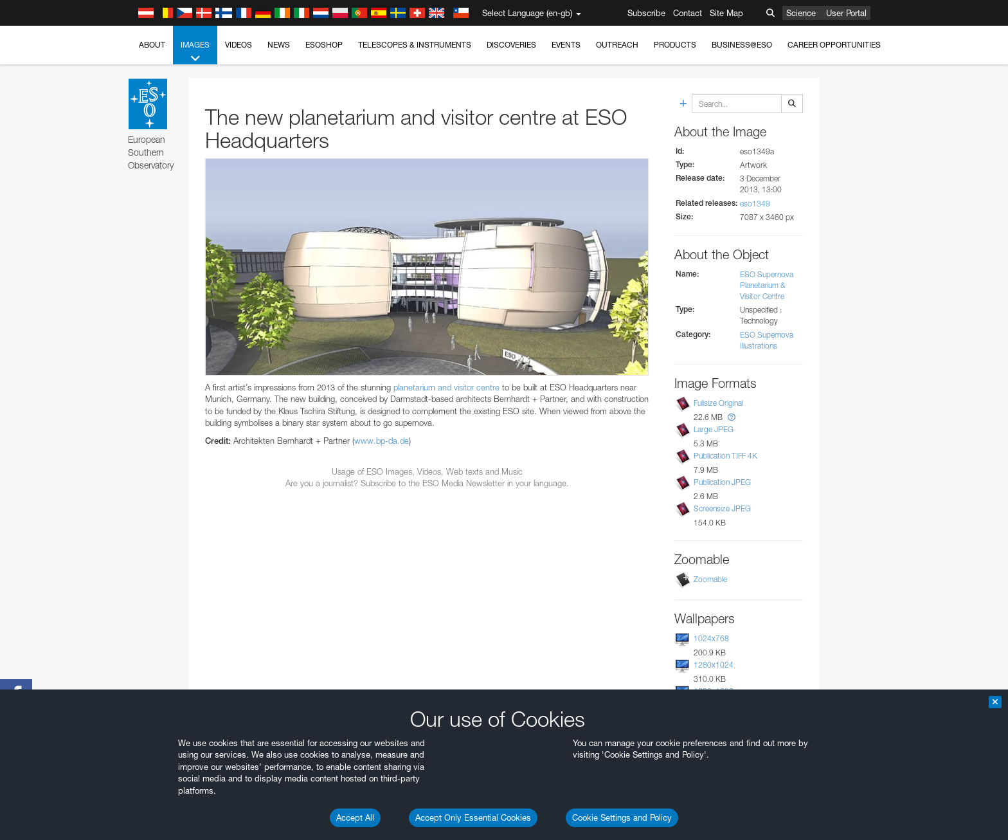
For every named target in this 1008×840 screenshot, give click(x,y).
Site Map (726, 13)
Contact (687, 13)
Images (195, 52)
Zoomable (710, 579)
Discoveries (511, 45)
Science (801, 13)
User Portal (846, 13)
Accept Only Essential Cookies (473, 817)
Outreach (617, 45)
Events (566, 45)
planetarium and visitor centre (446, 387)
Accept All (355, 817)
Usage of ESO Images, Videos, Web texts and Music (427, 471)
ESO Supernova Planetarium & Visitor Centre (766, 285)
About (152, 45)
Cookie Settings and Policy (622, 817)
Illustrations (758, 346)
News (278, 45)
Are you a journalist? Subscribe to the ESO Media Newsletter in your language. (427, 483)
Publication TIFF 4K (725, 456)
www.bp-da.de (381, 440)
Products (675, 45)
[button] (731, 417)
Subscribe (646, 13)
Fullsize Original (718, 403)
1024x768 (711, 638)
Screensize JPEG (722, 508)
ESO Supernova (766, 335)
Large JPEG (714, 429)
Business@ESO (742, 45)
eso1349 (755, 203)
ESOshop (324, 45)
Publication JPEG (722, 482)
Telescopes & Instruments (414, 45)
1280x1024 (714, 665)
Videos (238, 45)
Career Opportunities (834, 45)
